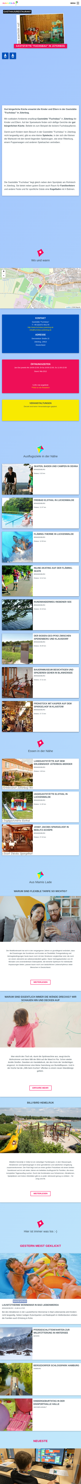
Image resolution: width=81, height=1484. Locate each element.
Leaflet (68, 307)
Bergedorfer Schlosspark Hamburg (56, 1365)
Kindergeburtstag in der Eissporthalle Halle (49, 1402)
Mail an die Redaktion (40, 388)
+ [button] (4, 272)
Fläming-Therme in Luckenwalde (54, 534)
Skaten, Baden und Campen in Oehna (56, 466)
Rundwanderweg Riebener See (53, 602)
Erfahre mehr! (40, 1088)
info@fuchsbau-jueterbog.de (40, 330)
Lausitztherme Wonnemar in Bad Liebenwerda (30, 1305)
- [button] (4, 276)
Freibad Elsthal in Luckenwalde (54, 500)
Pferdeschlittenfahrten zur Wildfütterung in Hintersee (51, 1331)
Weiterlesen (40, 982)
